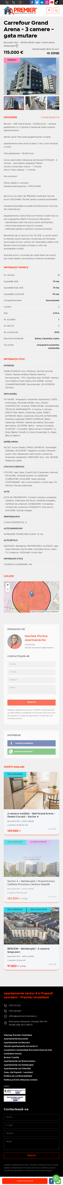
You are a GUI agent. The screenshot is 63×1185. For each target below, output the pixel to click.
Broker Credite (11, 1057)
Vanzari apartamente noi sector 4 (21, 1046)
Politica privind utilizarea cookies (21, 1080)
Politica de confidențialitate (18, 1076)
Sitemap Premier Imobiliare (18, 1035)
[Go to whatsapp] (56, 1178)
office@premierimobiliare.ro (20, 2)
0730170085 (30, 645)
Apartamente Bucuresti (16, 1039)
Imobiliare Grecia (12, 1054)
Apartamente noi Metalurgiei (18, 1065)
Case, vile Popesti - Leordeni (18, 1072)
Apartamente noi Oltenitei (17, 1069)
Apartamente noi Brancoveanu (19, 1061)
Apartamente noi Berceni (17, 1043)
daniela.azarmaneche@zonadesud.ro (41, 648)
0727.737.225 (7, 2)
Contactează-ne (50, 117)
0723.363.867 (13, 2)
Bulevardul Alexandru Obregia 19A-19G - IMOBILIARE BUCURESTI (29, 1023)
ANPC (7, 1086)
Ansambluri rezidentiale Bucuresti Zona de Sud (28, 1050)
